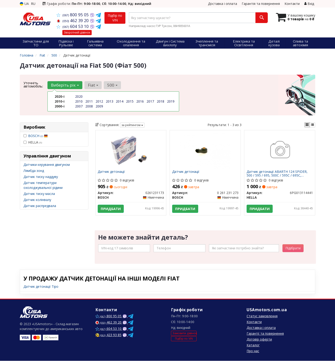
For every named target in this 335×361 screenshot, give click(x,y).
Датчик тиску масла (39, 193)
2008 (89, 106)
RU (33, 3)
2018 (160, 101)
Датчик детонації (111, 172)
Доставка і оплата (222, 3)
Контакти (292, 3)
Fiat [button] (93, 85)
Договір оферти (259, 339)
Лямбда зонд (33, 170)
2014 (119, 101)
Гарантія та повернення (261, 3)
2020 (79, 96)
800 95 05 (73, 14)
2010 (79, 101)
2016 (140, 101)
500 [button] (112, 85)
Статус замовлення (262, 316)
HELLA (32, 142)
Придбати (111, 208)
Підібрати (293, 248)
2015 (130, 101)
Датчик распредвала (39, 206)
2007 (79, 106)
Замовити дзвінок (184, 334)
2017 (150, 101)
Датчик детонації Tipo (40, 286)
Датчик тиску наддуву (40, 176)
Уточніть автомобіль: (33, 84)
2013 (109, 101)
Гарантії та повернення (265, 333)
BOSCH (38, 136)
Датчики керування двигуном (46, 164)
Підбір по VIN (115, 17)
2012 (99, 101)
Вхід (309, 3)
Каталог (253, 345)
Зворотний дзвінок (77, 32)
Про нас (253, 351)
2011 (89, 101)
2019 (170, 101)
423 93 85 (108, 335)
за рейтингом (132, 125)
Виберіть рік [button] (65, 85)
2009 (99, 106)
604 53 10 (73, 26)
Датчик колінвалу (37, 199)
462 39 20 (73, 20)
